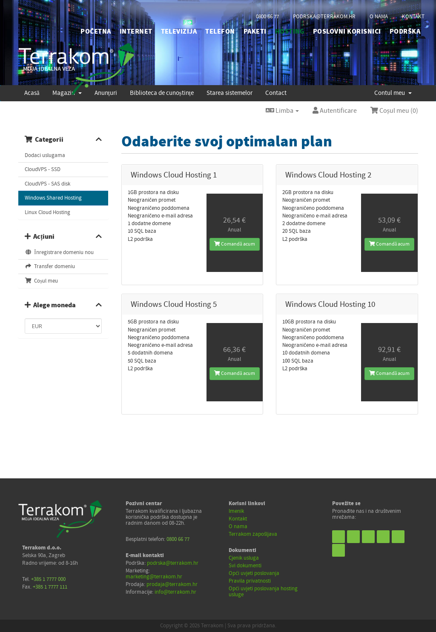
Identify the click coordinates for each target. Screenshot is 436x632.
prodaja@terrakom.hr (172, 584)
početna (95, 31)
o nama (379, 16)
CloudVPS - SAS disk (47, 183)
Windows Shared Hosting (53, 197)
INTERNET (136, 31)
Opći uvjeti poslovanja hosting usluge (263, 591)
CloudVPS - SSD (42, 169)
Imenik (236, 511)
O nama (238, 526)
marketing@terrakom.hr (154, 576)
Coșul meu (41, 280)
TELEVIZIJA (179, 31)
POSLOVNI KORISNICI (347, 31)
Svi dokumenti (245, 565)
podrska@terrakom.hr (324, 16)
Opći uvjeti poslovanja (254, 573)
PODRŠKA (405, 31)
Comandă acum (234, 244)
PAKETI (255, 31)
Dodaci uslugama (45, 155)
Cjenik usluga (244, 558)
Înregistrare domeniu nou (59, 252)
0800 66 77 (267, 16)
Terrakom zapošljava (253, 534)
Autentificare (335, 110)
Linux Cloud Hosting (47, 212)
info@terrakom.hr (175, 592)
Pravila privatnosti (250, 581)
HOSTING (289, 31)
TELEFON (220, 31)
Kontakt (238, 518)
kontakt (413, 16)
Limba (282, 110)
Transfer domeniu (50, 266)
